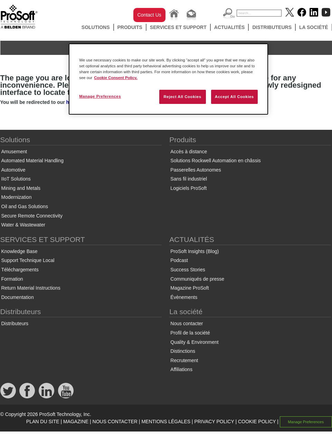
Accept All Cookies (234, 97)
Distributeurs (272, 27)
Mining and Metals (21, 188)
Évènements (183, 297)
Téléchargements (20, 269)
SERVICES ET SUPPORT (178, 27)
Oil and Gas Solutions (24, 206)
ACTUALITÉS (229, 27)
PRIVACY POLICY (214, 421)
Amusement (14, 151)
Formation (12, 279)
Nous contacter (186, 323)
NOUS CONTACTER (115, 421)
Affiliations (181, 369)
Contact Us (149, 15)
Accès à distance (188, 151)
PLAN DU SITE (42, 421)
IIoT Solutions (16, 179)
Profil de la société (190, 333)
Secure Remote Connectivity (32, 216)
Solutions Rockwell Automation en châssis (215, 160)
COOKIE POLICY (257, 421)
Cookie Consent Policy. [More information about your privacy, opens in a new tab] (115, 78)
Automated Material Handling (32, 160)
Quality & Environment (194, 342)
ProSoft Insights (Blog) (194, 251)
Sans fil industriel (188, 179)
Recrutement (184, 360)
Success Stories (187, 269)
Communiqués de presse (197, 279)
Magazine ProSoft (189, 288)
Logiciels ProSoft (188, 188)
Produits (129, 27)
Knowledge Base (19, 251)
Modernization (16, 197)
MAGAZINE (75, 421)
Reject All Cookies (182, 97)
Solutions (96, 27)
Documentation (17, 297)
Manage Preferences (306, 422)
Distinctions (182, 351)
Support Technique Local (28, 260)
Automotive (13, 170)
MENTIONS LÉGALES (165, 421)
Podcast (179, 260)
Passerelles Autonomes (195, 170)
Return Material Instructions (30, 288)
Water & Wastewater (23, 224)
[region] (168, 79)
